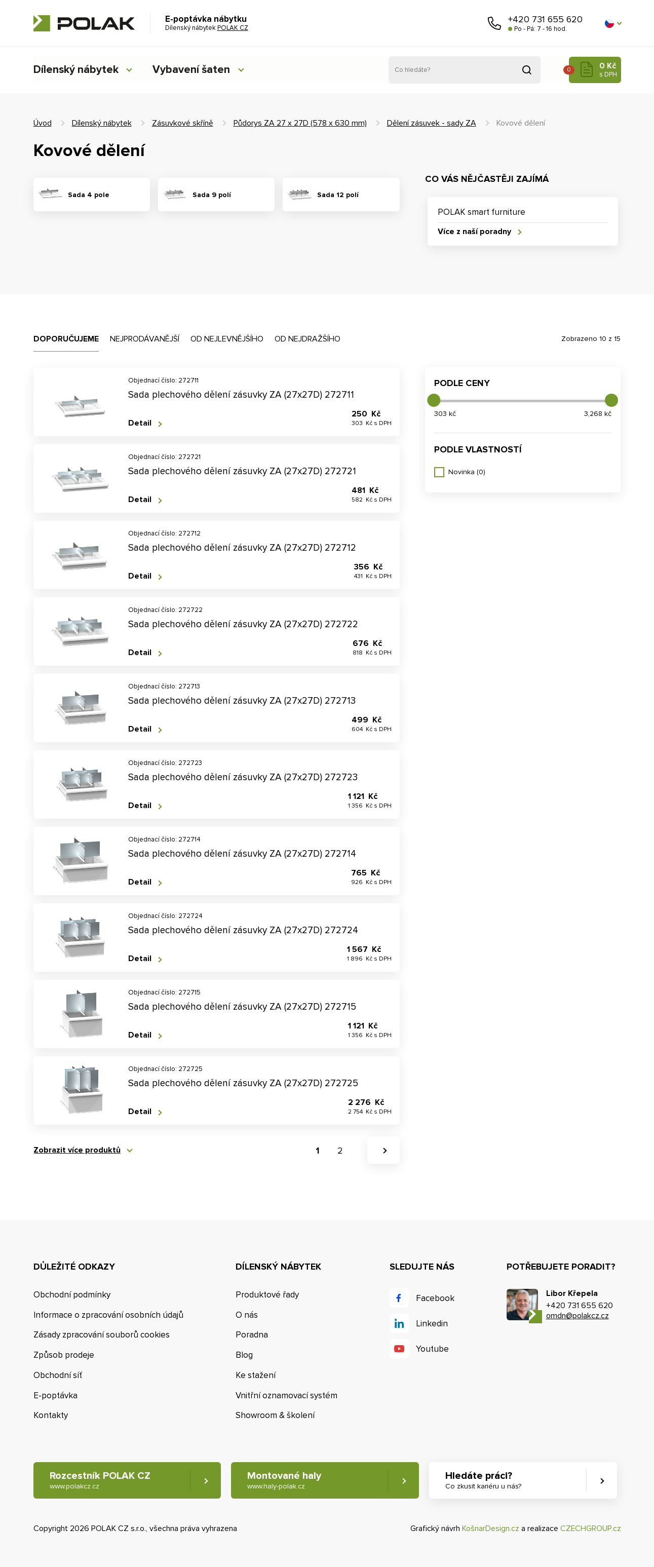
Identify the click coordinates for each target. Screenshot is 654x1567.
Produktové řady (267, 1294)
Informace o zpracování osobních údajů (108, 1315)
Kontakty (50, 1415)
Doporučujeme (66, 339)
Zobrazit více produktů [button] (77, 1150)
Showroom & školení (275, 1415)
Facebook (435, 1298)
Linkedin (432, 1323)
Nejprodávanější (144, 339)
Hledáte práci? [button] (485, 1480)
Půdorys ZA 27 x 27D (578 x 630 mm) (300, 123)
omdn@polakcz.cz (577, 1316)
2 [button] (339, 1150)
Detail (139, 423)
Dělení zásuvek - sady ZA (431, 123)
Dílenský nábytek (76, 70)
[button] (613, 23)
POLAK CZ (84, 23)
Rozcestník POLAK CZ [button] (100, 1480)
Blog (244, 1355)
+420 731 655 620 (545, 19)
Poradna (252, 1335)
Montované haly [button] (285, 1480)
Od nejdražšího (307, 339)
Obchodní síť (57, 1375)
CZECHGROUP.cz (590, 1529)
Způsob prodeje (63, 1355)
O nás (247, 1315)
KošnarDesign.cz (490, 1529)
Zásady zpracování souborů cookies (101, 1335)
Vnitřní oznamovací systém (286, 1395)
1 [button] (317, 1150)
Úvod (42, 123)
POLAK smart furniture (481, 212)
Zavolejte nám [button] (494, 23)
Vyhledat (527, 70)
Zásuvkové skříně (182, 123)
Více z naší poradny (474, 232)
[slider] (433, 400)
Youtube (432, 1349)
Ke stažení (256, 1375)
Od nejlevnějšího (226, 339)
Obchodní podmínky (71, 1294)
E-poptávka (55, 1395)
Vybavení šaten (195, 70)
